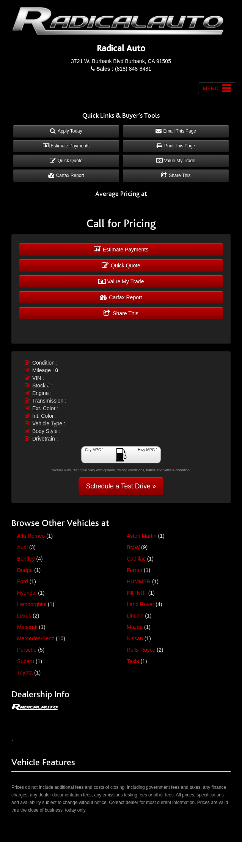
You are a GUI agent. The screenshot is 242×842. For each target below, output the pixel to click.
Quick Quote (66, 160)
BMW (133, 547)
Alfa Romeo (31, 536)
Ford (22, 581)
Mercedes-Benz (35, 638)
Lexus (24, 616)
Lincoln (135, 616)
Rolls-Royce (141, 650)
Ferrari (134, 570)
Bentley (26, 559)
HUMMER (139, 581)
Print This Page (176, 145)
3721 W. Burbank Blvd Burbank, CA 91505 (121, 61)
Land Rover (140, 604)
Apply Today (66, 131)
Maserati (27, 627)
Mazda (135, 627)
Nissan (135, 638)
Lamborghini (31, 604)
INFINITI (137, 593)
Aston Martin (142, 536)
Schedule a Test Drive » (121, 486)
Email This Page (176, 131)
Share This (176, 175)
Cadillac (136, 559)
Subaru (25, 661)
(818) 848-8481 (123, 69)
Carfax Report (66, 175)
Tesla (133, 661)
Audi (22, 547)
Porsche (26, 650)
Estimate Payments (66, 145)
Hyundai (26, 593)
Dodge (25, 570)
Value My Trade (175, 160)
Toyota (25, 673)
